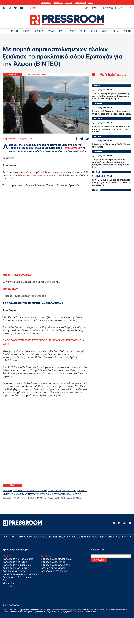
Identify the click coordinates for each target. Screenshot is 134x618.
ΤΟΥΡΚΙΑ (58, 2)
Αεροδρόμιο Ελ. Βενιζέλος (17, 576)
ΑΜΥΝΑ (68, 2)
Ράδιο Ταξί (8, 585)
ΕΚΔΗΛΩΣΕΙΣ (75, 493)
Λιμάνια (6, 579)
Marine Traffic (10, 582)
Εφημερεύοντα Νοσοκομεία (18, 558)
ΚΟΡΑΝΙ (83, 490)
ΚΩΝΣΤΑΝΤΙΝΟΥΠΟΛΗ (27, 493)
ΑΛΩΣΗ (8, 490)
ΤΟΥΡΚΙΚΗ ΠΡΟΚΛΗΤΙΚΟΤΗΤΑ (31, 497)
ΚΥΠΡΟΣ (94, 31)
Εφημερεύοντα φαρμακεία (17, 564)
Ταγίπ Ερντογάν (72, 147)
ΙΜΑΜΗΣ (8, 493)
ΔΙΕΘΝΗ (83, 31)
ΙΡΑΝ (90, 2)
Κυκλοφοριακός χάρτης (16, 567)
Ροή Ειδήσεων (113, 74)
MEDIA (104, 31)
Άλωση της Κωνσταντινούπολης (37, 174)
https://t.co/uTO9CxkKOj (17, 274)
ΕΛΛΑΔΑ (50, 31)
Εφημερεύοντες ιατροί (15, 561)
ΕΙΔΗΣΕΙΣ (54, 497)
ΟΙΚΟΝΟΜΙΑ (38, 31)
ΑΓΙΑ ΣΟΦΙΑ (71, 490)
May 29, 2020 (10, 288)
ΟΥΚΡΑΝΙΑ (46, 2)
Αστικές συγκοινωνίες (15, 570)
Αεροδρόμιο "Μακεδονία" (55, 570)
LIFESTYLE (115, 31)
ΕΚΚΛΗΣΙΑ (80, 2)
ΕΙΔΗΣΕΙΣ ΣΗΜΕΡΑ (72, 497)
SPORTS (127, 31)
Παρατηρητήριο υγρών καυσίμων (20, 573)
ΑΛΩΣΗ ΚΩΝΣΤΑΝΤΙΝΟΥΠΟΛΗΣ (31, 490)
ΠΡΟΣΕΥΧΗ (56, 490)
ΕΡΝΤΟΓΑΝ (59, 493)
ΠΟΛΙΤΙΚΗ (13, 31)
